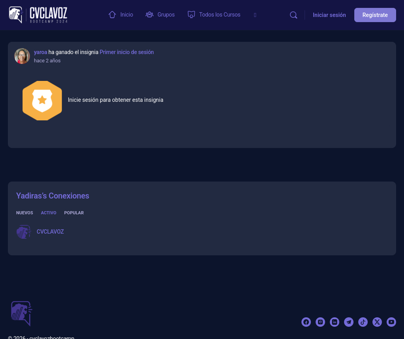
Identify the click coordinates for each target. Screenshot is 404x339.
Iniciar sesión (329, 15)
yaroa (40, 52)
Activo (48, 213)
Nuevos (24, 213)
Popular (74, 213)
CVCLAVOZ (50, 231)
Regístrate (375, 15)
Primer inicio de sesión (127, 52)
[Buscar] (293, 15)
